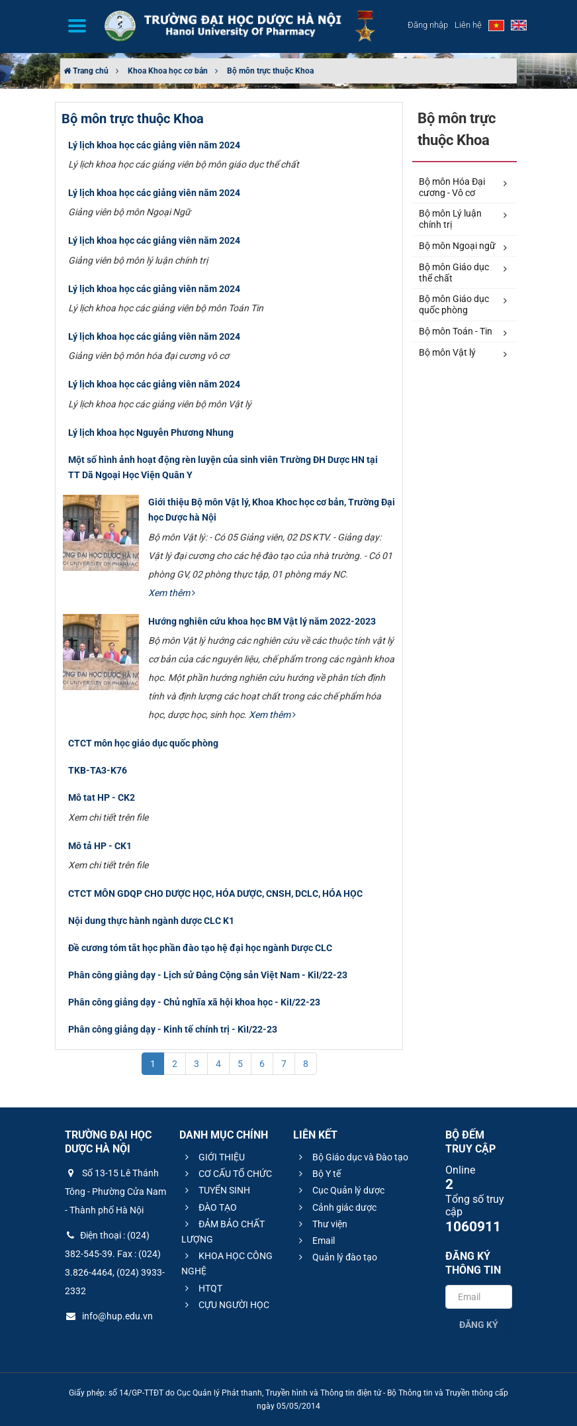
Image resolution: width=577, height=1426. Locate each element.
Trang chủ (86, 71)
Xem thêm (171, 592)
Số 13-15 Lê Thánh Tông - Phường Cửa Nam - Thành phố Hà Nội (115, 1191)
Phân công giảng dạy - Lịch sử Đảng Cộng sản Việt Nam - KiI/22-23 (207, 975)
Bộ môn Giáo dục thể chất (463, 272)
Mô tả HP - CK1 (100, 845)
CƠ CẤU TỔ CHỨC (226, 1173)
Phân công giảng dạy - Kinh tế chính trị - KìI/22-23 (172, 1029)
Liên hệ (468, 25)
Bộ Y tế (318, 1173)
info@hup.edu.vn (109, 1316)
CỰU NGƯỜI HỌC (225, 1304)
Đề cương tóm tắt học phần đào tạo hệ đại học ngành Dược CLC (200, 947)
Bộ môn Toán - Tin (463, 332)
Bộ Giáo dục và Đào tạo (351, 1157)
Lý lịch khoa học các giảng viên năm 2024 (154, 145)
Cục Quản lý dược (339, 1190)
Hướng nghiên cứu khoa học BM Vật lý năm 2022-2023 (262, 621)
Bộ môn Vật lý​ (463, 353)
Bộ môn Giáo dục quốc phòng (463, 304)
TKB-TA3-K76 (97, 770)
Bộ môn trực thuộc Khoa (270, 71)
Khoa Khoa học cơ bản (168, 71)
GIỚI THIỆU (213, 1157)
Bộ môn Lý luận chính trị (463, 219)
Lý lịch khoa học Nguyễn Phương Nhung (151, 432)
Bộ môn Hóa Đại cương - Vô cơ (463, 187)
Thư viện (321, 1224)
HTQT (201, 1288)
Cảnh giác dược (336, 1207)
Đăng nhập (428, 25)
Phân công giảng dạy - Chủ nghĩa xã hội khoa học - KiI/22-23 (194, 1002)
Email (315, 1240)
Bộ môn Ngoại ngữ (463, 246)
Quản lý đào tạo (336, 1257)
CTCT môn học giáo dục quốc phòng (143, 743)
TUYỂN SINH (215, 1190)
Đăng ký (478, 1324)
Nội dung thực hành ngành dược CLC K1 (151, 920)
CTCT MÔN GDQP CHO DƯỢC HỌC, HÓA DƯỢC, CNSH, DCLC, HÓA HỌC (215, 893)
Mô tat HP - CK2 (101, 797)
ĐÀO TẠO (209, 1207)
